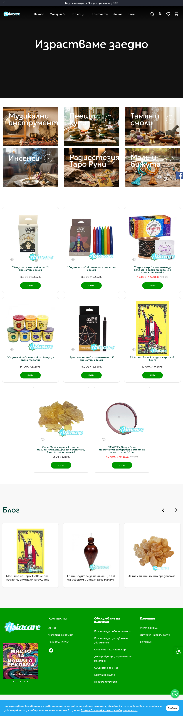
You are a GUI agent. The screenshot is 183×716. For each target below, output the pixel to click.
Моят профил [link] (148, 627)
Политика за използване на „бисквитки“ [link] (111, 640)
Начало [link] (39, 14)
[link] (174, 693)
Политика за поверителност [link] (112, 631)
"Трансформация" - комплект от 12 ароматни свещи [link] (91, 358)
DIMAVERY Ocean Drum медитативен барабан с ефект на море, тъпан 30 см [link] (122, 449)
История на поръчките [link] (155, 634)
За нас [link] (117, 14)
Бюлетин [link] (146, 641)
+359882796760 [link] (58, 641)
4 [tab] (24, 681)
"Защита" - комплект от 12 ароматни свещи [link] (30, 268)
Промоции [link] (78, 14)
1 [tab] (13, 681)
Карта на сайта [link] (104, 674)
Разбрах (172, 708)
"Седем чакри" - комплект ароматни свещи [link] (91, 268)
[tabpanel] (20, 661)
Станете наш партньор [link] (110, 649)
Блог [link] (131, 14)
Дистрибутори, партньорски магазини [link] (113, 658)
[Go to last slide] (163, 510)
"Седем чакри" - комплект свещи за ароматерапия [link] (30, 358)
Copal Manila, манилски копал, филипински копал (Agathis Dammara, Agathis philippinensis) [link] (61, 449)
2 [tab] (17, 681)
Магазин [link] (57, 14)
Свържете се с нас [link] (100, 14)
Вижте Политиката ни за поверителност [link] (109, 710)
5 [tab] (27, 681)
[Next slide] (175, 510)
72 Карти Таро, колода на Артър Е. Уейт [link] (152, 358)
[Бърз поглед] (12, 259)
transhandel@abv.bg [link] (60, 634)
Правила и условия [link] (105, 681)
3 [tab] (20, 681)
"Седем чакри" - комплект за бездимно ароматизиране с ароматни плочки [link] (152, 270)
